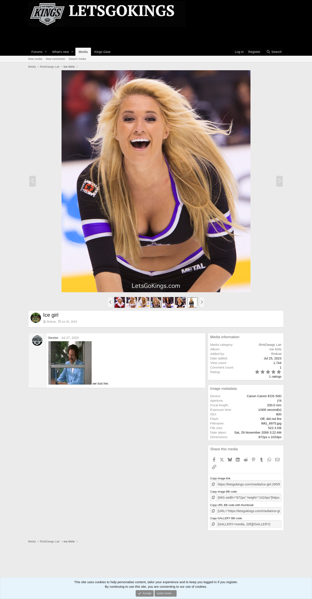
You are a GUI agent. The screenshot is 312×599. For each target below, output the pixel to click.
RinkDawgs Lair (270, 344)
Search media (77, 58)
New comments (55, 58)
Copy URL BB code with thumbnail (231, 503)
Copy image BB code (223, 491)
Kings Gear (102, 52)
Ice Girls (275, 349)
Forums (36, 52)
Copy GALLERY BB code (226, 516)
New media (35, 58)
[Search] (274, 52)
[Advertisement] (107, 36)
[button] (46, 52)
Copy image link (220, 478)
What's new (60, 52)
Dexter (53, 337)
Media (83, 52)
